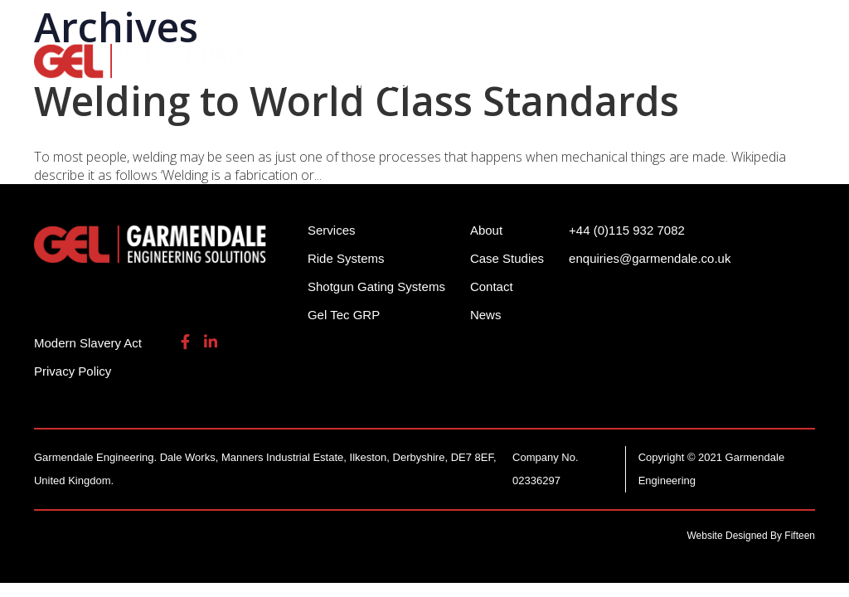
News (486, 315)
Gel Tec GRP (344, 315)
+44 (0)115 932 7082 (509, 24)
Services (628, 58)
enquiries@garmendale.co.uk (685, 24)
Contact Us (374, 82)
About (281, 82)
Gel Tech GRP (735, 58)
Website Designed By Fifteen (751, 535)
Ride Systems (308, 58)
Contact (491, 286)
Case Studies (507, 258)
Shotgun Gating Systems (478, 58)
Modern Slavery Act (88, 343)
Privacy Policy (72, 371)
